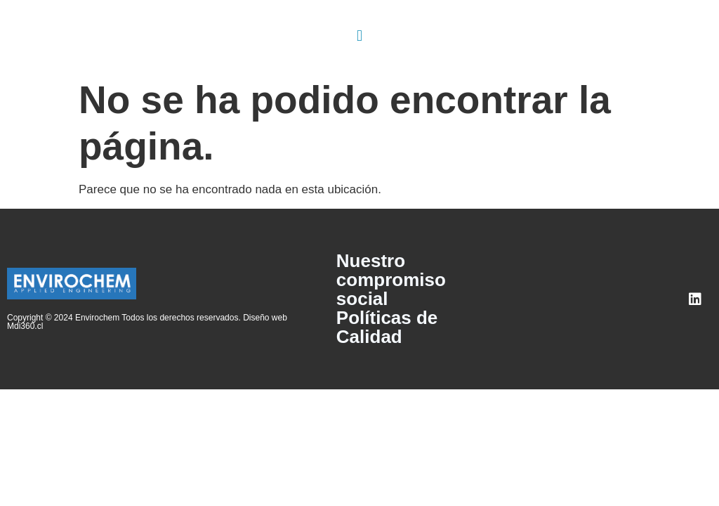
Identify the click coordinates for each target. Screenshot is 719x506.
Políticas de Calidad (387, 327)
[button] (359, 35)
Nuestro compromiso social (391, 280)
